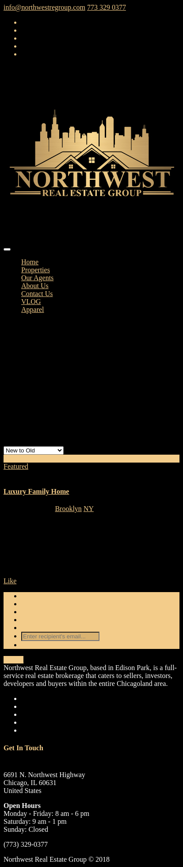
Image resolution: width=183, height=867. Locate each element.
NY (89, 508)
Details (13, 659)
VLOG (31, 301)
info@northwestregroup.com (44, 7)
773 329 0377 (106, 7)
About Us (35, 285)
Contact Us (37, 293)
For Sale (15, 458)
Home (29, 262)
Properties (35, 270)
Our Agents (37, 278)
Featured (16, 466)
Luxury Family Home (36, 491)
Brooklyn (68, 508)
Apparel (32, 309)
